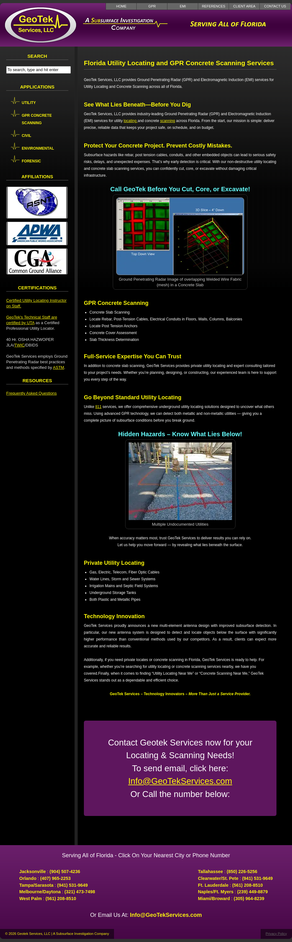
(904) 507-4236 (65, 871)
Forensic (31, 161)
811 (98, 407)
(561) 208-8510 (61, 898)
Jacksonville (32, 871)
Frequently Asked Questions (31, 393)
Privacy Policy (276, 933)
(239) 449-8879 (252, 891)
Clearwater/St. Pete (218, 878)
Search (37, 56)
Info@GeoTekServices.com (180, 781)
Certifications (37, 287)
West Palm (30, 898)
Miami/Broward (214, 898)
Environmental (38, 148)
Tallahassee (210, 871)
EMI (183, 6)
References (213, 6)
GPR (152, 6)
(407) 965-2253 (55, 878)
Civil (26, 136)
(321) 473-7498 (80, 891)
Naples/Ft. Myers (215, 891)
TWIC (19, 345)
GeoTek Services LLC (40, 24)
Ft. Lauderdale (213, 885)
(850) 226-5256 (242, 871)
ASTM (58, 367)
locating (131, 121)
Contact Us (275, 6)
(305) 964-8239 (249, 898)
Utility (29, 103)
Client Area (244, 6)
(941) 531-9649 (72, 885)
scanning (167, 121)
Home (121, 6)
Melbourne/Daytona (40, 891)
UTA (30, 322)
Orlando (27, 878)
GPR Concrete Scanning (37, 119)
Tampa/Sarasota (36, 885)
